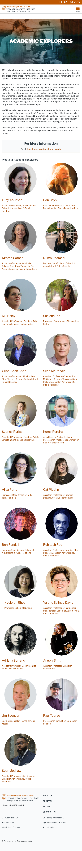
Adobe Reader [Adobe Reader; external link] (48, 827)
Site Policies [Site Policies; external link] (7, 823)
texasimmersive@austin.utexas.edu (44, 149)
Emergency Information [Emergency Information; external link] (52, 818)
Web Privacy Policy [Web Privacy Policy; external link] (10, 827)
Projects (47, 801)
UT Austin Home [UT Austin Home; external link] (8, 818)
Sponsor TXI (49, 812)
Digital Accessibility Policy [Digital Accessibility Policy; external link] (53, 823)
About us (47, 796)
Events (46, 807)
